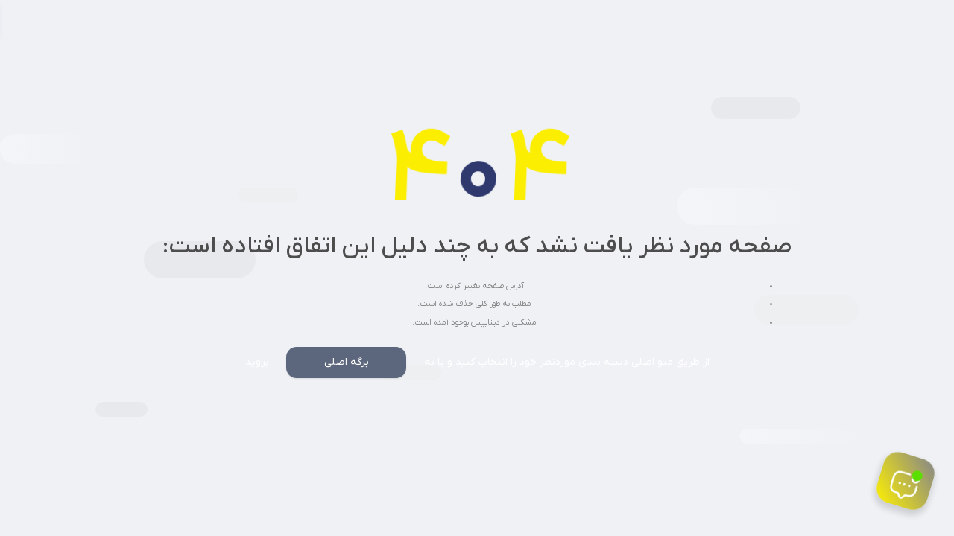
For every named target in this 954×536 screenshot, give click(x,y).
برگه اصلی (346, 362)
